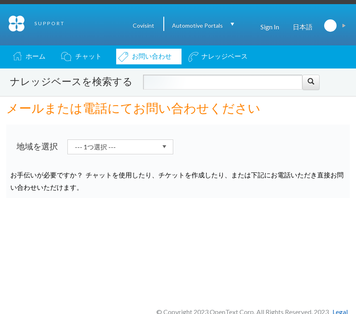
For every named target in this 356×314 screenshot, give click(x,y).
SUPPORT (49, 23)
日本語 (303, 27)
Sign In (269, 27)
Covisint (143, 25)
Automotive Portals (197, 25)
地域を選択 (37, 146)
